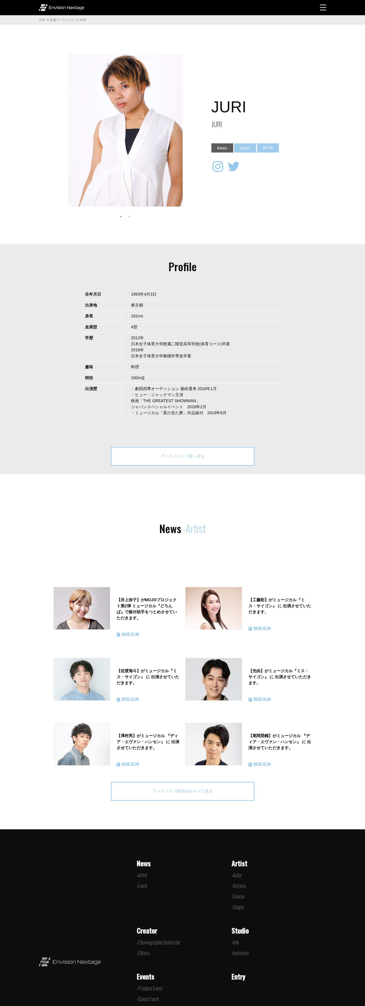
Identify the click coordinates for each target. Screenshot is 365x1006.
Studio (240, 930)
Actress (239, 885)
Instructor (241, 953)
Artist (142, 875)
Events (145, 976)
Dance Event (148, 999)
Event (142, 885)
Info (236, 942)
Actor (237, 875)
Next (187, 130)
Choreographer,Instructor (159, 942)
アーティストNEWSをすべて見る (182, 791)
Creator (147, 930)
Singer (238, 907)
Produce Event (150, 988)
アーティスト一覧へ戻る (183, 456)
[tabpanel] (125, 130)
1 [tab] (121, 216)
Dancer (239, 896)
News (143, 863)
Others (143, 953)
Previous (63, 130)
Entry (238, 976)
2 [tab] (129, 216)
